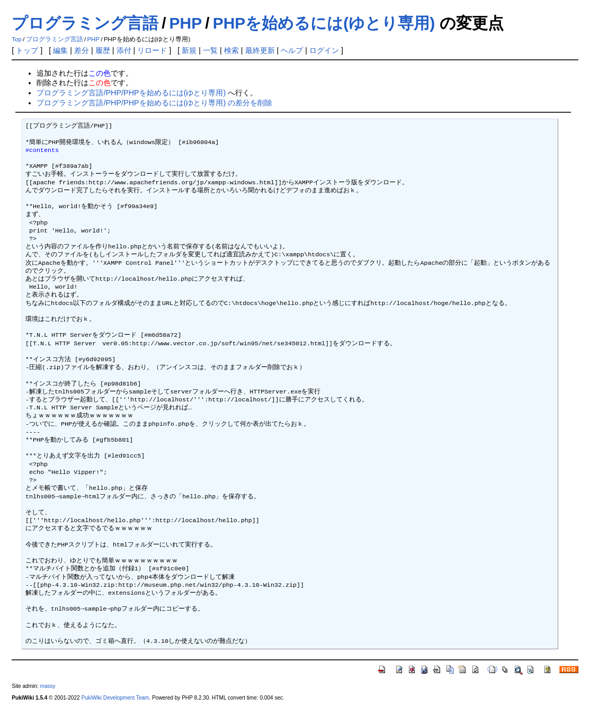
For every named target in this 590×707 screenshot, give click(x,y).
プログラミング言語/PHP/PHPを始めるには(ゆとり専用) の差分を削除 (154, 103)
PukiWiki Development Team (115, 698)
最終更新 (260, 50)
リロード (152, 50)
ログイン (324, 50)
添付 (124, 50)
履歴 (102, 50)
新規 (189, 50)
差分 (81, 50)
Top (17, 39)
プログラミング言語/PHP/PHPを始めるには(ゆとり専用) (131, 92)
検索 (231, 50)
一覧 (210, 50)
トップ (27, 50)
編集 (60, 50)
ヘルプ (292, 50)
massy (47, 686)
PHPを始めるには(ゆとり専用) (324, 23)
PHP (185, 23)
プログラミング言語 (85, 23)
